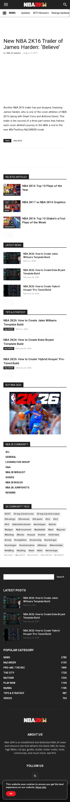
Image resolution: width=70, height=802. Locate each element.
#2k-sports (37, 519)
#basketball (39, 529)
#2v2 (48, 519)
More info (41, 787)
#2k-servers (23, 519)
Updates (25, 13)
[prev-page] (5, 235)
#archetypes (40, 524)
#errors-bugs (52, 550)
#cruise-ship (35, 540)
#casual (31, 535)
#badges (9, 529)
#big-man (60, 529)
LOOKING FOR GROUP (17, 462)
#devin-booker (56, 545)
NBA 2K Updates (13, 53)
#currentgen (10, 545)
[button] (5, 4)
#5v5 (7, 524)
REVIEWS (10, 492)
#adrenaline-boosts (21, 524)
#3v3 (55, 519)
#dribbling (9, 550)
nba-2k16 (18, 140)
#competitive (20, 540)
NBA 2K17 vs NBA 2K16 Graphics (44, 202)
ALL (7, 452)
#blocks (20, 535)
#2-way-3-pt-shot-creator (48, 514)
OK (10, 793)
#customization (26, 545)
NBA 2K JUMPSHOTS (17, 487)
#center (41, 535)
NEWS (9, 13)
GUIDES (9, 477)
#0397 (8, 514)
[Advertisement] (35, 25)
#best (50, 529)
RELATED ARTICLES (16, 177)
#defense (42, 545)
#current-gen (50, 540)
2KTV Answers (41, 13)
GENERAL (10, 457)
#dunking (21, 550)
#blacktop (9, 535)
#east (31, 550)
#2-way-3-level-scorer (24, 514)
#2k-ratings (10, 519)
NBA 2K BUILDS (14, 482)
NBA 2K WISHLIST (15, 472)
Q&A (7, 467)
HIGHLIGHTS (9, 194)
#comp (8, 540)
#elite (39, 550)
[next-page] (11, 235)
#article (52, 524)
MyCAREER (8, 329)
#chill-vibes (53, 535)
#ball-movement (23, 529)
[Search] (65, 4)
